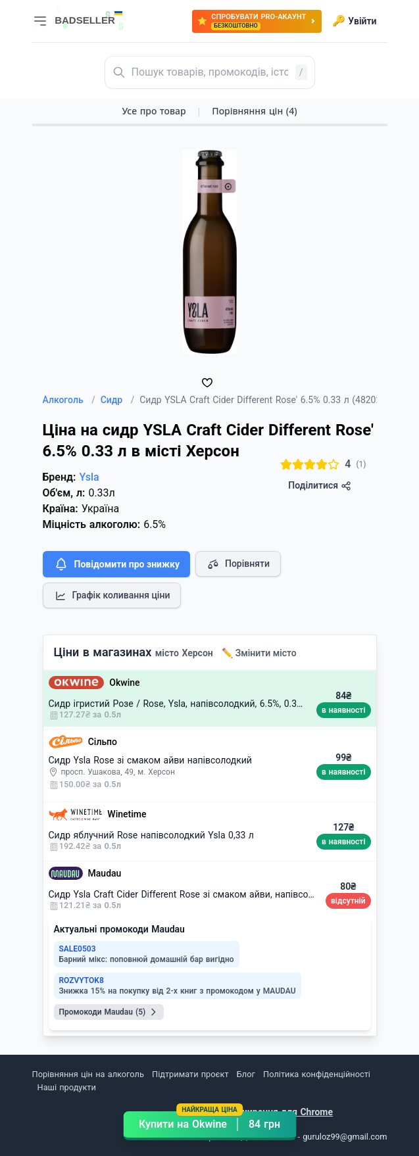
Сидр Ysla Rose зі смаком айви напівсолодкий (150, 760)
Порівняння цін (254, 111)
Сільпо (102, 741)
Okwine (124, 682)
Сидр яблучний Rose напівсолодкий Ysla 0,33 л (151, 835)
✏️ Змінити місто (259, 653)
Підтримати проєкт (190, 1074)
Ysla (89, 477)
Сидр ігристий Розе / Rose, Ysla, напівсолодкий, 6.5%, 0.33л (178, 703)
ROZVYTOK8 (81, 980)
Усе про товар (153, 111)
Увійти (354, 21)
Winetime (126, 814)
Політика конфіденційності (316, 1074)
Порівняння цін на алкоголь (88, 1074)
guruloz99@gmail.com (345, 1137)
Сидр (118, 400)
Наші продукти (66, 1087)
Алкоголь (69, 400)
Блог (246, 1074)
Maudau (105, 873)
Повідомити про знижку (116, 564)
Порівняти (238, 564)
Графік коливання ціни (112, 595)
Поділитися (319, 485)
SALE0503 (77, 948)
